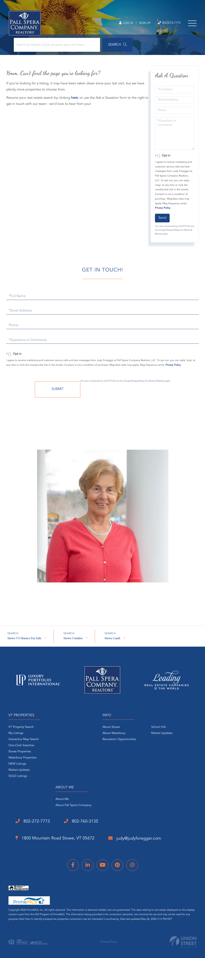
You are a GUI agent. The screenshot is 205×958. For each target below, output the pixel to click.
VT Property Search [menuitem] (21, 727)
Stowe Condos (72, 638)
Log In (126, 23)
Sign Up (145, 23)
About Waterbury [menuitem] (114, 733)
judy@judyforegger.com (134, 838)
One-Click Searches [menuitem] (21, 745)
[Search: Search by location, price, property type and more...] (57, 45)
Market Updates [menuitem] (19, 770)
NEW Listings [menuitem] (17, 763)
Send (162, 218)
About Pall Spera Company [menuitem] (73, 805)
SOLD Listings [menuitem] (17, 776)
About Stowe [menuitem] (111, 727)
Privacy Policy (162, 208)
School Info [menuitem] (158, 727)
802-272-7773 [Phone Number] (169, 23)
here (74, 98)
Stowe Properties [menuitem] (19, 751)
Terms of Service (156, 381)
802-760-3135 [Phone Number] (81, 821)
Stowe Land (112, 638)
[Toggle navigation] (192, 23)
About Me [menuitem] (62, 799)
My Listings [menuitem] (15, 733)
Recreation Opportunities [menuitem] (119, 739)
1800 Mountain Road (54, 838)
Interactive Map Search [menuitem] (23, 739)
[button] (117, 45)
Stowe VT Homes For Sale (24, 638)
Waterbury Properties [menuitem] (22, 757)
